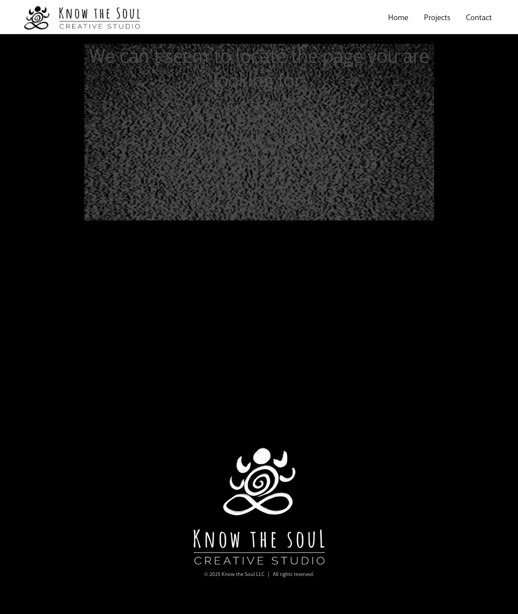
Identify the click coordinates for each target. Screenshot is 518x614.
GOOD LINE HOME (259, 110)
